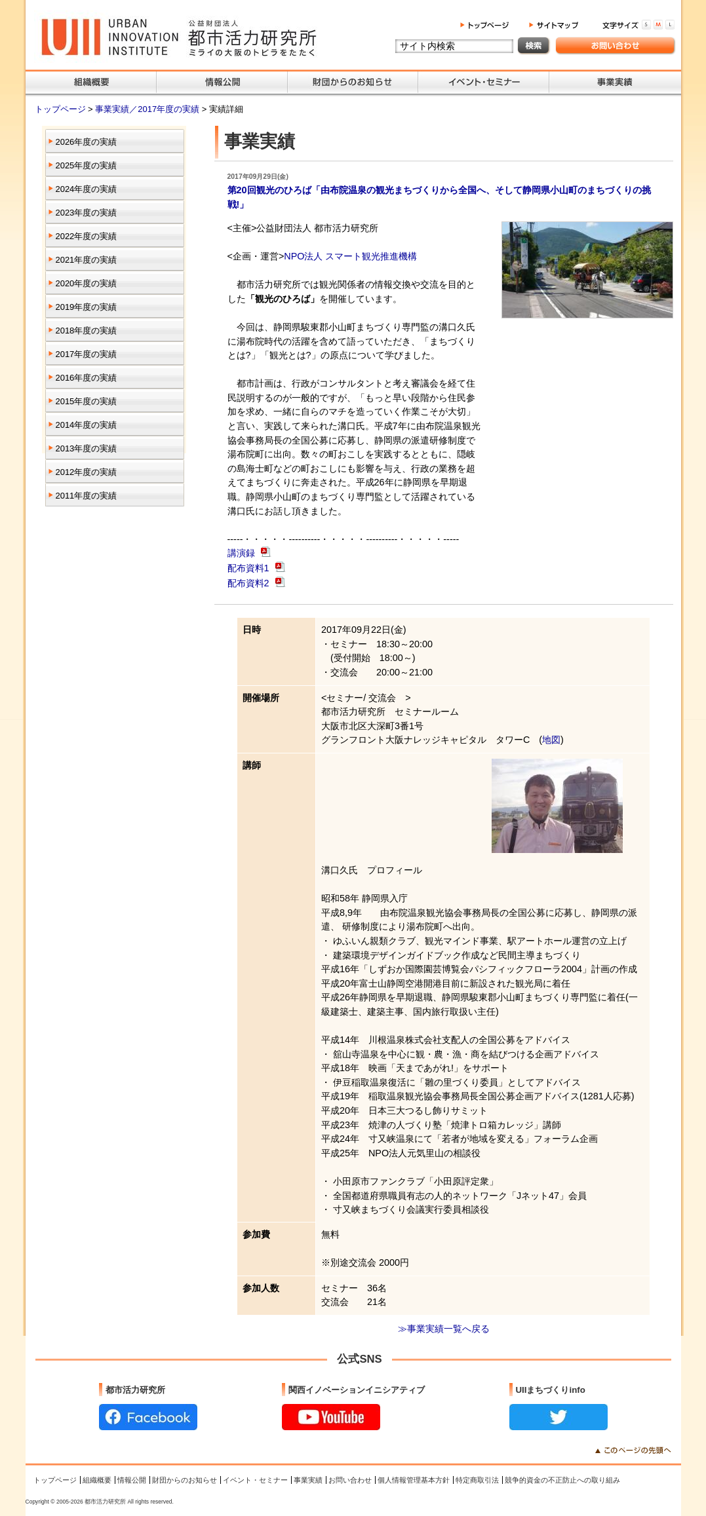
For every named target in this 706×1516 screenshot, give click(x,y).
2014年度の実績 (86, 425)
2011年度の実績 (86, 496)
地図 (551, 739)
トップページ (61, 109)
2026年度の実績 (86, 142)
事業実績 (308, 1480)
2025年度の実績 (86, 165)
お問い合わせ (350, 1480)
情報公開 (131, 1480)
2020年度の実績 (86, 283)
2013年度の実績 (86, 448)
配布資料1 (249, 568)
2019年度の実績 (86, 307)
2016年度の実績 (86, 378)
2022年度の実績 (86, 236)
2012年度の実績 (86, 472)
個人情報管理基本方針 (414, 1480)
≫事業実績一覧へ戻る (444, 1328)
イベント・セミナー (255, 1480)
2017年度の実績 (86, 354)
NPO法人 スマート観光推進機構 (350, 256)
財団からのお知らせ (184, 1480)
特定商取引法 (477, 1480)
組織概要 (97, 1480)
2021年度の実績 (86, 260)
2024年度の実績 (86, 189)
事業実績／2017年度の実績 (148, 109)
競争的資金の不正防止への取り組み (562, 1480)
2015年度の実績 (86, 401)
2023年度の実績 (86, 213)
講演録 (242, 553)
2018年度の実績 (86, 330)
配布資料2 (249, 583)
